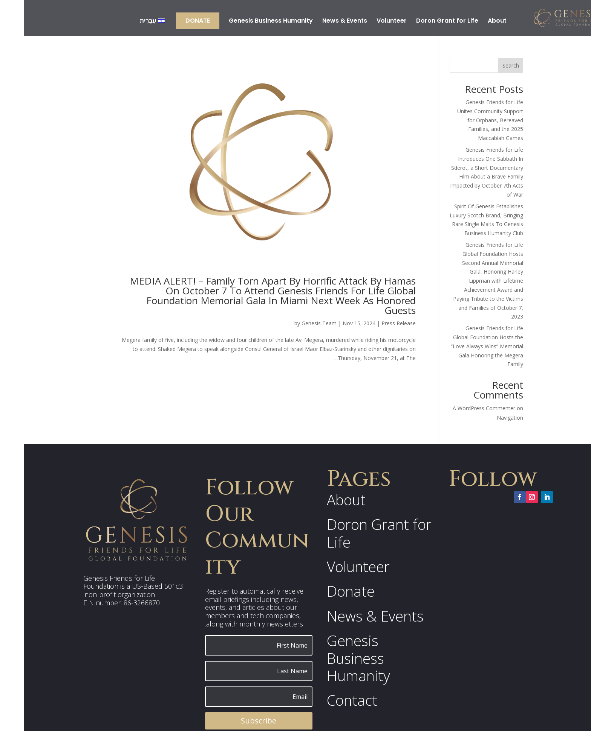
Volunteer (367, 21)
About (473, 21)
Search (486, 65)
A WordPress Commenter (460, 408)
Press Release (374, 323)
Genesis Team (294, 323)
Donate (173, 20)
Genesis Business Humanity (247, 21)
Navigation (486, 417)
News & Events (320, 21)
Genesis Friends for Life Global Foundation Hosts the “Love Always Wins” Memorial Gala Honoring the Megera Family (463, 346)
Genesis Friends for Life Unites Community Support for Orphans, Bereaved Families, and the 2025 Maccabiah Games (466, 120)
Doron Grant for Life (423, 21)
